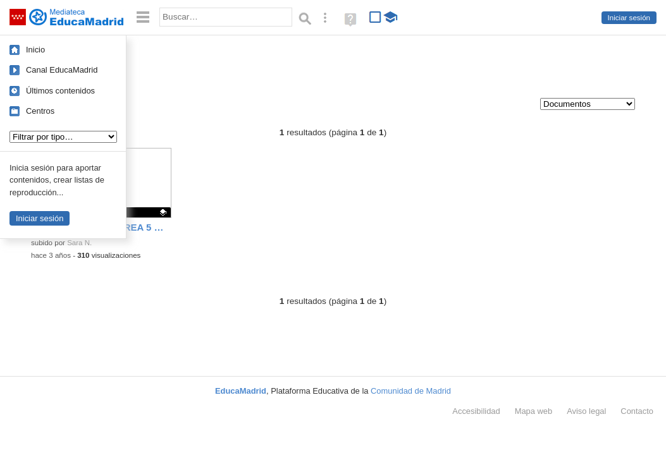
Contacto (636, 411)
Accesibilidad (476, 411)
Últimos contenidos (60, 90)
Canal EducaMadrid (61, 70)
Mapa (534, 411)
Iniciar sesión (629, 17)
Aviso (586, 411)
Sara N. (79, 242)
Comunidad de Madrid (411, 391)
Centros (40, 111)
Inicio (35, 49)
